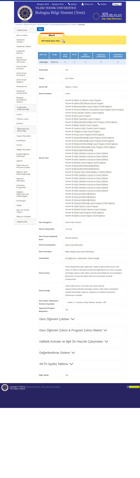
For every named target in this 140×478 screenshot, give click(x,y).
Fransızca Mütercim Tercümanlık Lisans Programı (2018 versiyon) (99, 110)
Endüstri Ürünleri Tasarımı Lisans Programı (90, 209)
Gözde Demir (82, 258)
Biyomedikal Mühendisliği (83, 150)
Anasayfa (18, 24)
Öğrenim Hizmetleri (20, 180)
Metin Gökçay (70, 252)
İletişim (74, 4)
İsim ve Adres (22, 35)
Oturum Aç (88, 4)
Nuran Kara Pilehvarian (74, 245)
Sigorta (19, 161)
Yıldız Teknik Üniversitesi (50, 387)
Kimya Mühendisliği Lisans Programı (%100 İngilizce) (94, 141)
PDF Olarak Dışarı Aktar (50, 41)
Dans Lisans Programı (82, 116)
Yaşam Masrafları (23, 136)
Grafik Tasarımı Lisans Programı (86, 206)
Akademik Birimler (30, 24)
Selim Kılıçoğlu (93, 258)
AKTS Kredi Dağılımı (21, 81)
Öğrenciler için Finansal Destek (23, 166)
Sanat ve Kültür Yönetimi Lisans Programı (89, 128)
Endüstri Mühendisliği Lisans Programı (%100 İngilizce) (95, 147)
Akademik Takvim (23, 46)
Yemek (19, 145)
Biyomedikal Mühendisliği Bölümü (86, 166)
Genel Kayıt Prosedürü (21, 74)
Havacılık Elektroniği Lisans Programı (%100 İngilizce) (94, 203)
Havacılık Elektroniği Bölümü (85, 194)
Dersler (73, 24)
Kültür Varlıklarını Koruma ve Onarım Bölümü (91, 153)
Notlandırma (21, 86)
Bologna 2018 (43, 4)
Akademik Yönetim (20, 41)
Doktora (19, 123)
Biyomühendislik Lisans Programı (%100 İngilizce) (93, 107)
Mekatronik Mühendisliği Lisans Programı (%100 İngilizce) (96, 144)
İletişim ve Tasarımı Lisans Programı (87, 100)
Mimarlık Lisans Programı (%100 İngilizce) (90, 163)
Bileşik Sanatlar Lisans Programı (86, 125)
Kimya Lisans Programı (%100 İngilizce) (89, 135)
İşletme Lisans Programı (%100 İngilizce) (89, 216)
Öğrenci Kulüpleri (23, 216)
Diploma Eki (22, 222)
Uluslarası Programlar (21, 186)
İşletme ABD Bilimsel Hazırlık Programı (88, 103)
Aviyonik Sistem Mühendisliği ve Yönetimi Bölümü (92, 172)
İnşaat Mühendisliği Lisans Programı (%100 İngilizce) (94, 138)
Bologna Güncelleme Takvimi (21, 100)
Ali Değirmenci (70, 258)
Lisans (19, 114)
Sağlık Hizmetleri (23, 150)
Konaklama (21, 140)
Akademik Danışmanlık (21, 92)
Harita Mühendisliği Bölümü (60, 24)
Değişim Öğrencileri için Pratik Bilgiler (22, 194)
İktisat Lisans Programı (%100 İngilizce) (89, 213)
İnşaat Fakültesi (43, 24)
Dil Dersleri (21, 201)
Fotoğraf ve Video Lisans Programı (87, 131)
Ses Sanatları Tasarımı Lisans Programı (89, 113)
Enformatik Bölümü (33, 387)
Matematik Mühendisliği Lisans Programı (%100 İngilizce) (95, 122)
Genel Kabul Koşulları (21, 67)
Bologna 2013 (57, 4)
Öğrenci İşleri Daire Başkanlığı (23, 173)
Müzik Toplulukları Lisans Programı (87, 119)
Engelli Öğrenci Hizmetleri (22, 155)
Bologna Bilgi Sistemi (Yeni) (60, 12)
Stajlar (19, 205)
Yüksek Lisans (22, 119)
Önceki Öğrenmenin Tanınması (21, 60)
